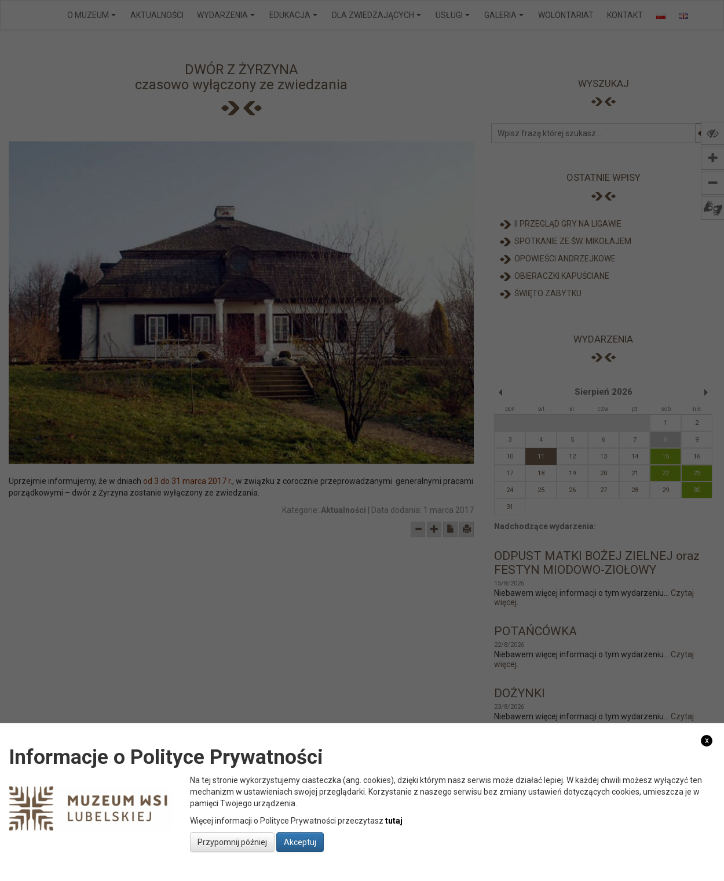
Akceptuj (300, 842)
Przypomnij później (232, 842)
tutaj (394, 820)
